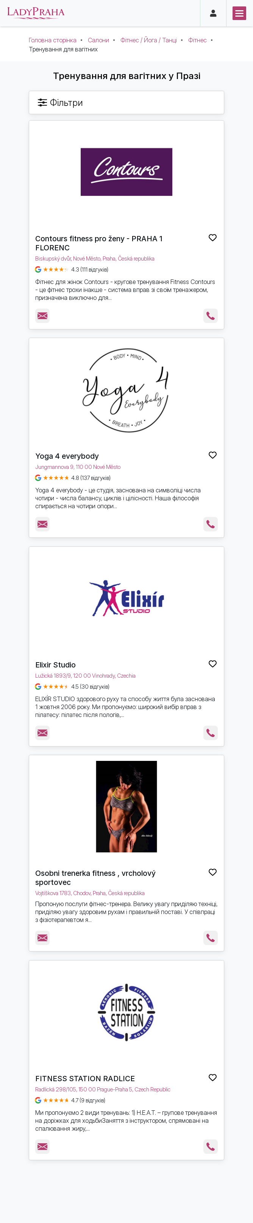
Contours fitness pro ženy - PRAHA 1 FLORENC (98, 243)
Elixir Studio (55, 664)
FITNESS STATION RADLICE (85, 1078)
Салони (98, 40)
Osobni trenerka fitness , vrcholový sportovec (95, 878)
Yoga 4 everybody (67, 456)
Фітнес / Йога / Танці (148, 40)
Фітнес (197, 40)
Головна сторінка (53, 40)
